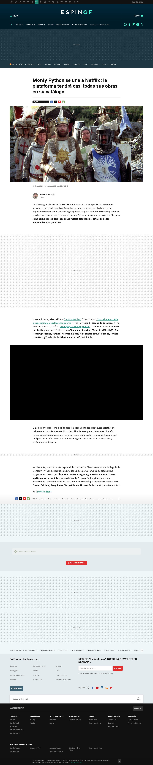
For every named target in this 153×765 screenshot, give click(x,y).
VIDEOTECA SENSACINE (99, 24)
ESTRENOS (30, 24)
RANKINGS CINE (62, 24)
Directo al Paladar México (75, 749)
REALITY (41, 24)
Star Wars (48, 64)
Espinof (76, 12)
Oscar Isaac (95, 64)
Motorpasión (93, 720)
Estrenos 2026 (63, 650)
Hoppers (13, 680)
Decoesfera (111, 723)
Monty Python (55, 499)
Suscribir (118, 668)
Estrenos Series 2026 (77, 650)
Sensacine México (55, 748)
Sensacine (52, 720)
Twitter (142, 24)
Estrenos (13, 666)
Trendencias (112, 720)
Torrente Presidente (63, 680)
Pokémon (113, 64)
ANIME (50, 24)
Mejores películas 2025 (48, 650)
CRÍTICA (19, 24)
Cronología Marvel (124, 650)
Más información (76, 763)
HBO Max (36, 675)
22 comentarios (42, 102)
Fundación (76, 64)
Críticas (59, 666)
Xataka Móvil (14, 723)
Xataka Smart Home (16, 730)
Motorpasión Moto (95, 723)
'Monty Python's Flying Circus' (75, 326)
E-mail (63, 102)
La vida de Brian (69, 499)
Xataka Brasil (14, 751)
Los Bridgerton (61, 675)
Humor (43, 499)
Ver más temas (16, 688)
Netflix (35, 670)
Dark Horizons (44, 491)
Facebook (129, 24)
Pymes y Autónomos (134, 723)
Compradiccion (113, 726)
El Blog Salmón (133, 720)
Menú (15, 16)
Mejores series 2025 (31, 650)
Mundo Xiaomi (15, 733)
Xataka (12, 720)
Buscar (138, 699)
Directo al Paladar (75, 720)
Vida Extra (33, 723)
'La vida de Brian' (72, 319)
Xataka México (15, 748)
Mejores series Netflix (94, 650)
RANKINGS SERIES (79, 24)
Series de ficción (39, 666)
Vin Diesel (57, 64)
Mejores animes (109, 650)
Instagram (125, 24)
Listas (58, 670)
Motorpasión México (95, 748)
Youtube (137, 24)
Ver (77, 563)
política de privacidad (106, 673)
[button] (47, 194)
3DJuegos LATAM (35, 748)
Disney (104, 64)
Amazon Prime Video (17, 675)
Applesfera (13, 726)
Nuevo (137, 16)
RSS (107, 687)
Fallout (39, 64)
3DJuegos (33, 720)
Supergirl (66, 64)
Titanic (85, 64)
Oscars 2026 (37, 680)
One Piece (30, 64)
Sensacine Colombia (56, 751)
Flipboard (133, 24)
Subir (136, 709)
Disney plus (14, 670)
